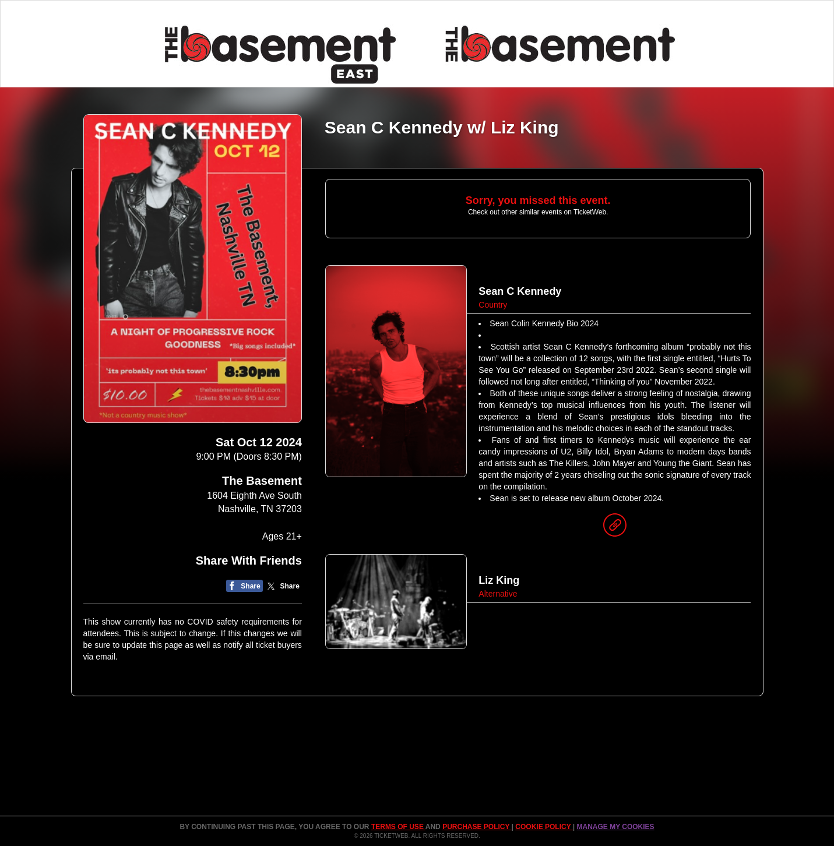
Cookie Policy (543, 827)
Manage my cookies (615, 827)
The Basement (262, 480)
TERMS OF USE (398, 827)
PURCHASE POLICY (476, 827)
